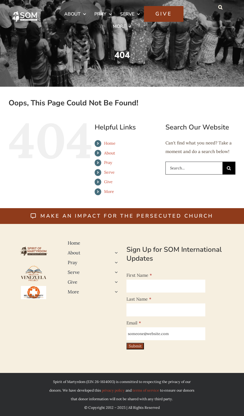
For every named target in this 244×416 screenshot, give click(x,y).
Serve (109, 172)
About (109, 153)
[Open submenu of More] (115, 291)
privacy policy (113, 390)
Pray (108, 162)
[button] (220, 7)
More (109, 191)
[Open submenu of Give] (115, 282)
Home (110, 143)
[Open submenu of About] (115, 252)
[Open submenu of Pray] (115, 262)
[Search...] (193, 168)
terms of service (145, 390)
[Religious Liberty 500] (33, 288)
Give (108, 181)
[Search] (228, 168)
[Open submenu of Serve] (115, 272)
